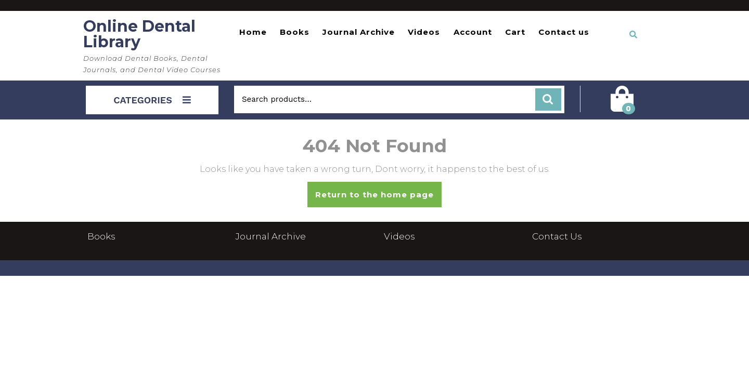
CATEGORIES (152, 100)
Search (548, 99)
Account (473, 32)
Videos (424, 32)
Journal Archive (358, 32)
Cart (515, 32)
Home (253, 32)
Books (294, 32)
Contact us (563, 32)
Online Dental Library (139, 34)
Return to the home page (378, 198)
